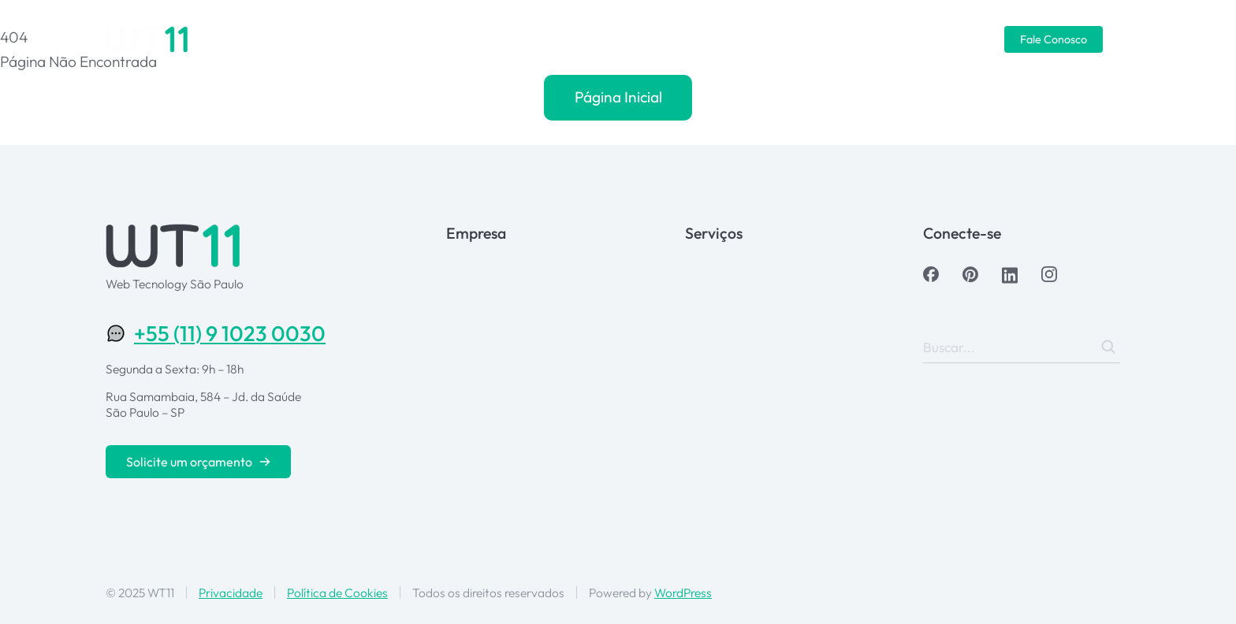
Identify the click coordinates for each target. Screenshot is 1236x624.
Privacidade (230, 592)
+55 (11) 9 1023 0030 (230, 333)
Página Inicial (618, 96)
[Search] (1108, 346)
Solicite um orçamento (198, 462)
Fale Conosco (1053, 39)
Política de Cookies (337, 592)
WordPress (683, 592)
